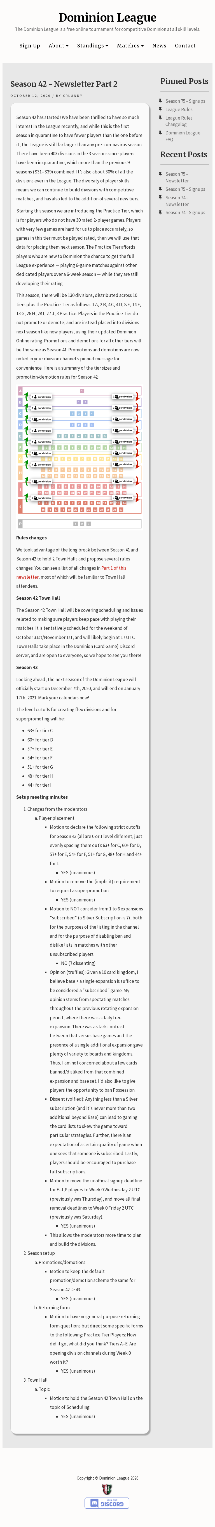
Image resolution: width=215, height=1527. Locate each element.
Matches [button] (130, 46)
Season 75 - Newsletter (177, 177)
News (160, 46)
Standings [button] (93, 46)
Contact (185, 46)
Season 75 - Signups (185, 101)
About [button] (59, 46)
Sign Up (30, 46)
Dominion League (107, 18)
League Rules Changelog (179, 121)
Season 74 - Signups (185, 212)
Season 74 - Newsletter (177, 200)
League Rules (179, 109)
